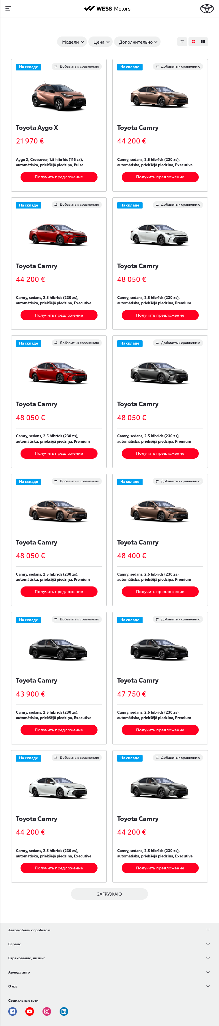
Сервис (14, 943)
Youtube (29, 1011)
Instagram (46, 1011)
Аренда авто (19, 972)
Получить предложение (59, 176)
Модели (70, 42)
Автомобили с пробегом (29, 929)
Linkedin (64, 1011)
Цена (99, 42)
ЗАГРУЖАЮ (109, 894)
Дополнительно (136, 42)
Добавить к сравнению (76, 66)
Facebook (12, 1011)
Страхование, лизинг (26, 957)
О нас (12, 985)
